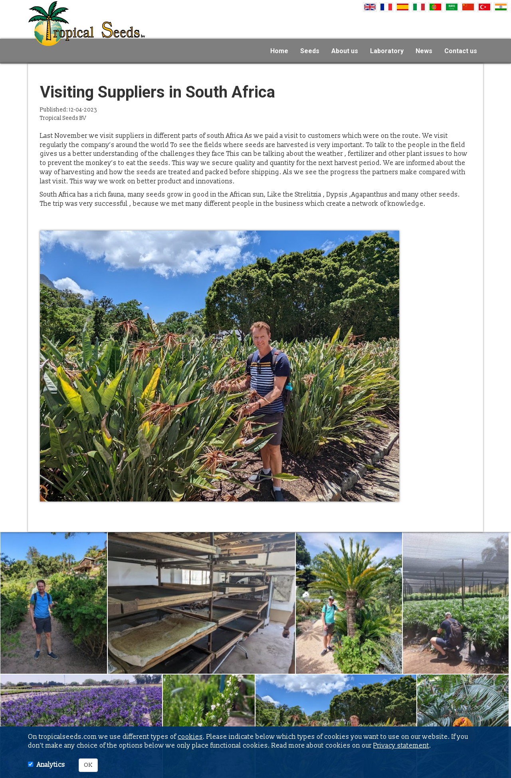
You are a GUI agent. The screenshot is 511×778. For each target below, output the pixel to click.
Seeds (309, 51)
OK (88, 765)
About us (344, 51)
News (424, 51)
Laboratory (387, 51)
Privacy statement (401, 746)
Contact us (460, 51)
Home (279, 51)
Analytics (51, 765)
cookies (190, 737)
